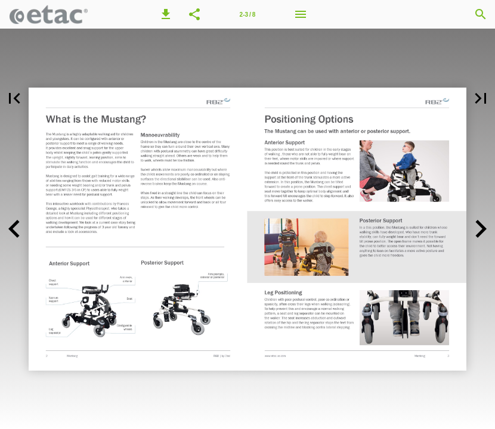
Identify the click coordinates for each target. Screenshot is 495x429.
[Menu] (300, 14)
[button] (165, 14)
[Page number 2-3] (247, 14)
